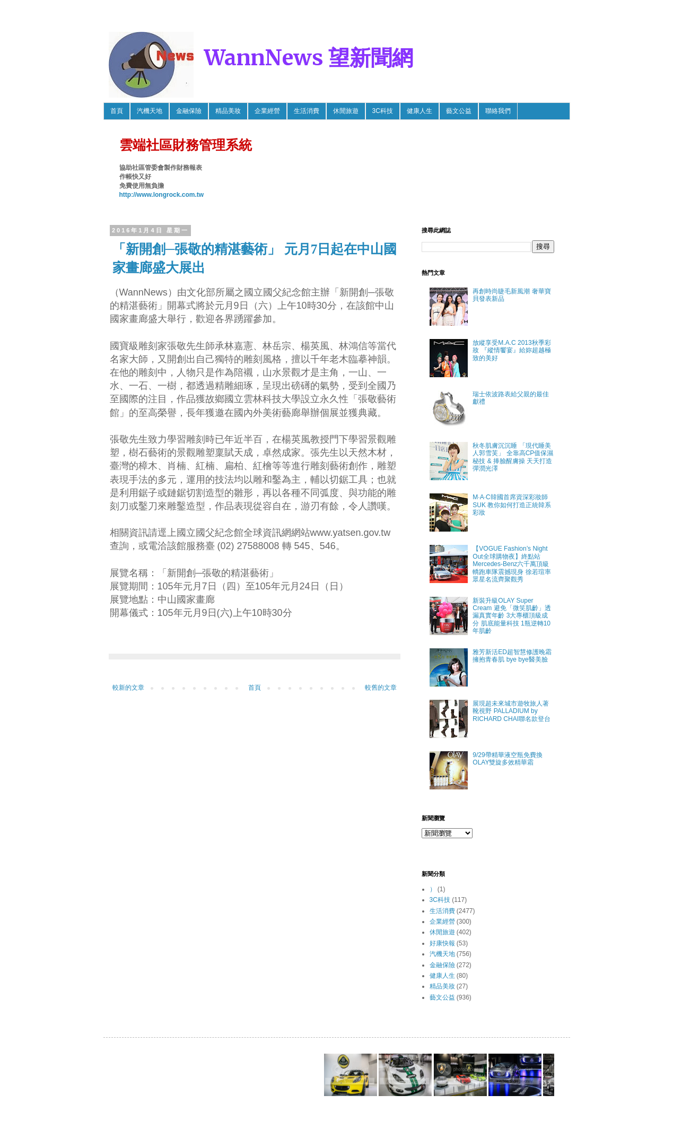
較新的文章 (128, 687)
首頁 (116, 111)
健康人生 (419, 111)
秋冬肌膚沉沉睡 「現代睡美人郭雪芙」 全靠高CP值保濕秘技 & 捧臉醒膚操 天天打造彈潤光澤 (513, 457)
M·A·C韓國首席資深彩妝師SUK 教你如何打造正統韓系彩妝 (512, 504)
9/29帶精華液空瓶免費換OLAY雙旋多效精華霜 (507, 758)
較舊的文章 (381, 687)
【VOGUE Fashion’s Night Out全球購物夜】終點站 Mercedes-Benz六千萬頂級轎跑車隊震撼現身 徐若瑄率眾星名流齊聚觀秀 (511, 564)
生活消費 (306, 111)
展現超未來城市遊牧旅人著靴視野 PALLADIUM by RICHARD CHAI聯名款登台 (511, 711)
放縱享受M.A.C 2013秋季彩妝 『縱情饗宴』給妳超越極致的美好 (511, 350)
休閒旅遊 (346, 111)
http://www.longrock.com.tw (161, 194)
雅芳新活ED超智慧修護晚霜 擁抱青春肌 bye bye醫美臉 (512, 655)
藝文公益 (458, 111)
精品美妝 (228, 111)
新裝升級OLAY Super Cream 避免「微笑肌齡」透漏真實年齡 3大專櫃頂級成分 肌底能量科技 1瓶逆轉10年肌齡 (511, 616)
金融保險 (189, 111)
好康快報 (442, 943)
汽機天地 (149, 111)
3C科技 (382, 111)
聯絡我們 (498, 111)
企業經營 (267, 111)
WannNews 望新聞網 (308, 58)
